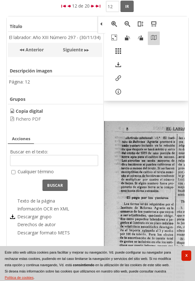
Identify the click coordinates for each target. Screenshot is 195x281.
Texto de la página (36, 201)
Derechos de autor (36, 224)
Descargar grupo (34, 217)
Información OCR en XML (43, 209)
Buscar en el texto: (29, 152)
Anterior (34, 50)
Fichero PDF (28, 119)
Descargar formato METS (43, 233)
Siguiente (73, 50)
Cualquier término (36, 172)
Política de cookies (19, 277)
